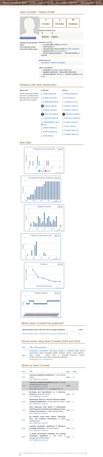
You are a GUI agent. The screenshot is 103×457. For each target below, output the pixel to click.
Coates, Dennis (70, 130)
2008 (23, 386)
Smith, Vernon (49, 98)
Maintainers (73, 3)
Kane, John (69, 126)
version (46, 389)
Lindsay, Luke (49, 106)
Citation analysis (41, 379)
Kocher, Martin (49, 132)
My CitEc (50, 3)
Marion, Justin (70, 106)
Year (24, 347)
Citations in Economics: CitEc (14, 3)
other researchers (60, 51)
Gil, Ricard (69, 98)
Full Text (32, 379)
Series (40, 3)
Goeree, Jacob (49, 110)
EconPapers (45, 62)
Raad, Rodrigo (49, 128)
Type (69, 371)
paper (51, 359)
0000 (23, 377)
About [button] (98, 3)
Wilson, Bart (48, 94)
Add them (60, 74)
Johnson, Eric (70, 102)
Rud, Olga (47, 136)
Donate (64, 3)
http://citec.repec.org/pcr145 (61, 70)
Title (31, 371)
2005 (23, 402)
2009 (23, 394)
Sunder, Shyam (70, 134)
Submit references (87, 3)
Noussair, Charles (71, 118)
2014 (23, 410)
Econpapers (41, 359)
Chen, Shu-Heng (50, 114)
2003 (23, 437)
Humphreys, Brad (71, 114)
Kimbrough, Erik (50, 102)
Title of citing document (38, 347)
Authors (32, 3)
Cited (75, 371)
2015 (23, 420)
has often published (72, 49)
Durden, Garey (70, 122)
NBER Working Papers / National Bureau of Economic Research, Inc (45, 334)
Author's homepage (58, 62)
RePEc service (28, 453)
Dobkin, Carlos (70, 110)
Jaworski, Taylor (50, 118)
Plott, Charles (70, 94)
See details (63, 44)
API (57, 3)
